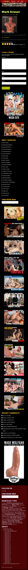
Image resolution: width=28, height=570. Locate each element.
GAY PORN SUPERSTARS (11, 531)
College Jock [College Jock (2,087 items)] (7, 507)
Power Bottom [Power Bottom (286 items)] (7, 519)
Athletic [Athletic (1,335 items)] (10, 503)
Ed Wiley (9, 415)
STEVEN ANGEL (6, 175)
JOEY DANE (5, 142)
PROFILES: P (8, 550)
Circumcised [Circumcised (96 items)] (18, 506)
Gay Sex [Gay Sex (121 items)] (12, 512)
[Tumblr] (5, 491)
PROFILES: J (8, 543)
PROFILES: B (8, 533)
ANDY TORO (6, 188)
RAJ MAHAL (5, 158)
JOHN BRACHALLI (7, 151)
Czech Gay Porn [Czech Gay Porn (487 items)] (7, 510)
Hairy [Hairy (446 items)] (3, 515)
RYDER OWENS (16, 435)
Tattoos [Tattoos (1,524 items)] (5, 522)
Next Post (22, 47)
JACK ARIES (6, 195)
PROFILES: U (8, 556)
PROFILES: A (8, 532)
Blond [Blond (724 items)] (14, 506)
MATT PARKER (6, 162)
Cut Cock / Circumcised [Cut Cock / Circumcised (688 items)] (13, 508)
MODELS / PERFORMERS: (10, 14)
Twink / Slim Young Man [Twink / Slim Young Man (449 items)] (15, 522)
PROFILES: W (8, 558)
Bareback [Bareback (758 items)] (16, 503)
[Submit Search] (3, 202)
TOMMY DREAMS (7, 164)
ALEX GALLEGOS (7, 149)
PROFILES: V (8, 557)
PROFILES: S (8, 554)
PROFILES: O (8, 549)
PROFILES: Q (8, 551)
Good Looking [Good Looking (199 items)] (17, 512)
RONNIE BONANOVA (12, 426)
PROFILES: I (7, 542)
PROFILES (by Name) (8, 530)
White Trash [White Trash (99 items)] (14, 524)
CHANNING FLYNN (7, 173)
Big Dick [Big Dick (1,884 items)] (15, 504)
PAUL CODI (5, 166)
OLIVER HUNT (6, 186)
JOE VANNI (5, 155)
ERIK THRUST (6, 160)
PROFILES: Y (8, 561)
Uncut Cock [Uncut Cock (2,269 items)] (7, 524)
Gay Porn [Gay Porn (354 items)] (23, 510)
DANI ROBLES (11, 422)
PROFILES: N (8, 548)
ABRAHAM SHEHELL (8, 145)
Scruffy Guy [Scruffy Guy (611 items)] (15, 519)
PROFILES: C (8, 534)
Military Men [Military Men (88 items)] (4, 518)
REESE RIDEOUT (7, 177)
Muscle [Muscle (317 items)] (8, 518)
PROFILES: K (8, 544)
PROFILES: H (8, 540)
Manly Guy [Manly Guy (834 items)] (17, 516)
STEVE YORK (11, 417)
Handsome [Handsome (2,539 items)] (10, 515)
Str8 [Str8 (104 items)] (21, 521)
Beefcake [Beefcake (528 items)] (5, 504)
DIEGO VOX (11, 420)
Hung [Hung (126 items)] (16, 515)
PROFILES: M (8, 546)
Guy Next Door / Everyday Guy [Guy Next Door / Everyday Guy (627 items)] (14, 513)
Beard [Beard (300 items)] (21, 503)
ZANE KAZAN (6, 193)
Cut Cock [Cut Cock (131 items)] (20, 507)
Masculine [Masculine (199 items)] (23, 516)
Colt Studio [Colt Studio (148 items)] (15, 507)
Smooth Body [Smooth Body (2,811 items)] (13, 521)
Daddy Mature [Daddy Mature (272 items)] (16, 510)
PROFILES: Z (8, 562)
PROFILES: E (8, 537)
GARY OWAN (19, 437)
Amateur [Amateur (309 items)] (4, 503)
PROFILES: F (8, 538)
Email (3, 76)
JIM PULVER (9, 424)
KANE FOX (5, 191)
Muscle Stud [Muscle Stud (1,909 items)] (15, 518)
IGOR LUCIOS (6, 169)
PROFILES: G (8, 539)
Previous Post (6, 47)
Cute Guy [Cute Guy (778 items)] (18, 509)
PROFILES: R (8, 552)
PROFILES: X (8, 560)
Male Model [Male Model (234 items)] (10, 516)
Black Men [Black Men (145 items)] (9, 506)
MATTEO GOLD (6, 184)
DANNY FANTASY (7, 147)
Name (3, 71)
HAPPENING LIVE (7, 528)
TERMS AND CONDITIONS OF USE (11, 563)
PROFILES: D (8, 536)
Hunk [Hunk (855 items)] (20, 515)
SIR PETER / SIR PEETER (9, 182)
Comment (4, 57)
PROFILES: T (8, 555)
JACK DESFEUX (6, 153)
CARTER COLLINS (7, 171)
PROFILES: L (8, 545)
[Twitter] (3, 491)
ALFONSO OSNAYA (7, 180)
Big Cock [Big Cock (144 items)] (10, 504)
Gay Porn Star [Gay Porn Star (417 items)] (6, 512)
